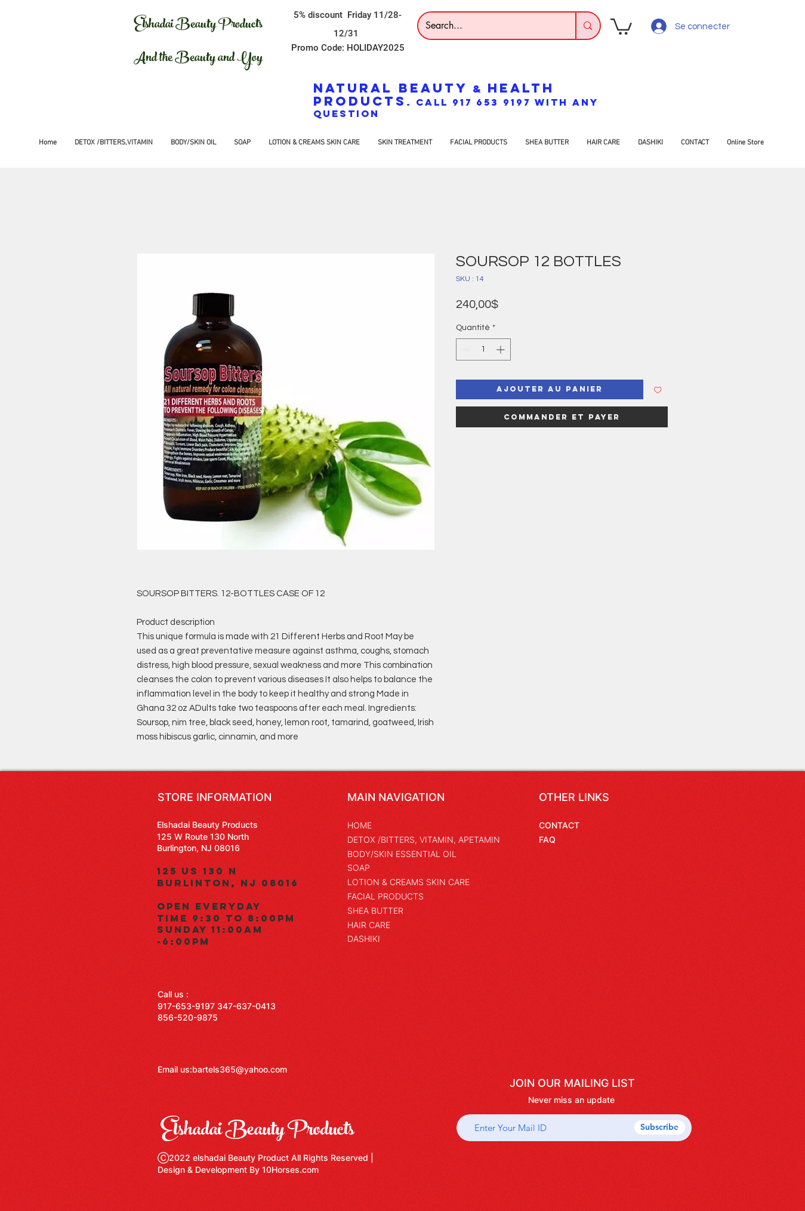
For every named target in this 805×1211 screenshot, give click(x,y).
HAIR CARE (368, 925)
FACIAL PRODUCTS (385, 896)
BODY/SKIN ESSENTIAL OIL (402, 854)
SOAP (358, 867)
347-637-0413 (246, 1006)
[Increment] (501, 349)
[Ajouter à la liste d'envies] (658, 389)
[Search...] (488, 26)
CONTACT (559, 825)
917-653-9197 (186, 1006)
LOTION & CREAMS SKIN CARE (408, 882)
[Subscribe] (659, 1127)
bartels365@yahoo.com (239, 1069)
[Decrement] (465, 349)
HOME (359, 825)
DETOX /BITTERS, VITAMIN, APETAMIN (423, 839)
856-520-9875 (188, 1017)
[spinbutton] (483, 349)
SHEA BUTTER (375, 910)
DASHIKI (363, 938)
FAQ (547, 839)
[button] (621, 26)
